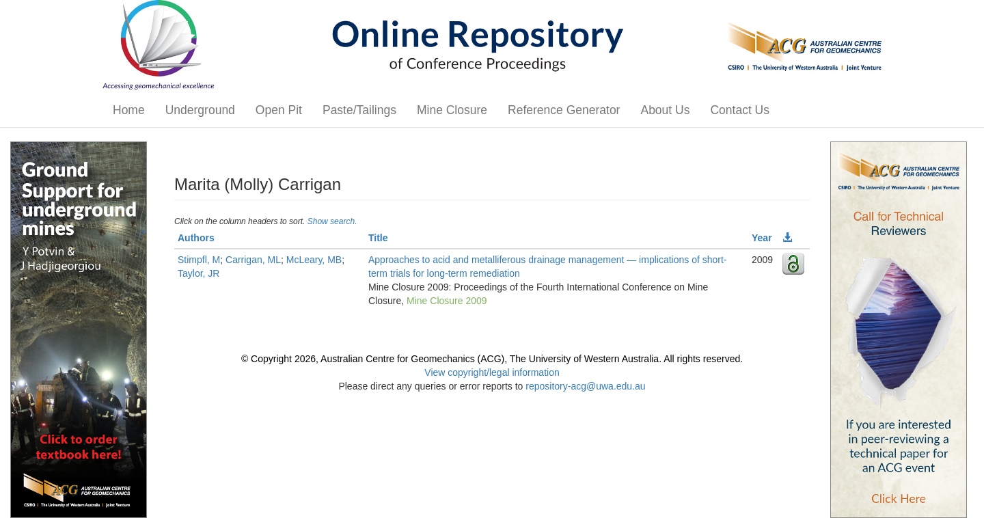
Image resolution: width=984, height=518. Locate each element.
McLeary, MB (314, 259)
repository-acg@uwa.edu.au (585, 386)
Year (762, 237)
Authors (196, 237)
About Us (664, 110)
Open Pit (279, 110)
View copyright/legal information (491, 372)
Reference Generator (564, 110)
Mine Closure (452, 110)
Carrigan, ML (253, 259)
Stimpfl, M (199, 259)
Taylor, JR (198, 273)
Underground (200, 110)
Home (129, 110)
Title (378, 237)
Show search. (332, 221)
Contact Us (739, 110)
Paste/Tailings (359, 110)
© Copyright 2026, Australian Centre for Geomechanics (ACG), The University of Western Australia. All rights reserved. (492, 358)
